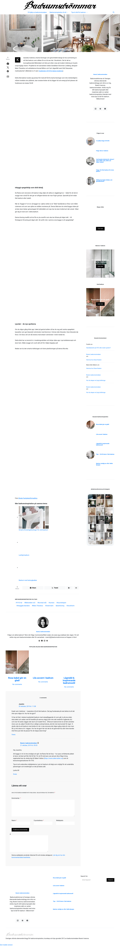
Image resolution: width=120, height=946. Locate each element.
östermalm (49, 606)
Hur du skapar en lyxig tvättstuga (95, 380)
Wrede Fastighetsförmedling (27, 498)
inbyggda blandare (23, 606)
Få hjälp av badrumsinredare (37, 12)
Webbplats (59, 820)
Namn (14, 820)
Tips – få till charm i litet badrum (105, 454)
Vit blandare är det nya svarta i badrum (100, 261)
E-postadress (39, 820)
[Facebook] (105, 109)
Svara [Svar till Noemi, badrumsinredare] (15, 774)
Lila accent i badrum (43, 678)
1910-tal (19, 603)
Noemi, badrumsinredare (43, 631)
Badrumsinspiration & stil (58, 12)
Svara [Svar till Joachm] (13, 734)
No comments (17, 684)
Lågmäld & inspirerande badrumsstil (69, 680)
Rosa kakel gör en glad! (17, 679)
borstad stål (42, 603)
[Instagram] (95, 109)
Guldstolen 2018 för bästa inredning (51, 71)
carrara (52, 603)
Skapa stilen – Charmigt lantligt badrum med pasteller (100, 222)
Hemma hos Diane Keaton (93, 360)
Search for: (84, 876)
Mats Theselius (38, 606)
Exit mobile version (6, 945)
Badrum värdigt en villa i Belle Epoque (104, 464)
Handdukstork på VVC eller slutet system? (98, 348)
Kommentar (16, 798)
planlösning (60, 606)
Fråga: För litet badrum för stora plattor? (105, 170)
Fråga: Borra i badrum (102, 150)
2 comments (60, 35)
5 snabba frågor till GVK (102, 140)
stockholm (71, 606)
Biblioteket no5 (30, 603)
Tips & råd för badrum (78, 12)
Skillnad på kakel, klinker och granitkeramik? (104, 180)
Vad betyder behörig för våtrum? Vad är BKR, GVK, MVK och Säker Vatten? (105, 161)
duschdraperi (61, 603)
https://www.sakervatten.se (53, 758)
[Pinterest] (100, 109)
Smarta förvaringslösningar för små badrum (33, 530)
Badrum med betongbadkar (28, 580)
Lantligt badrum (24, 555)
